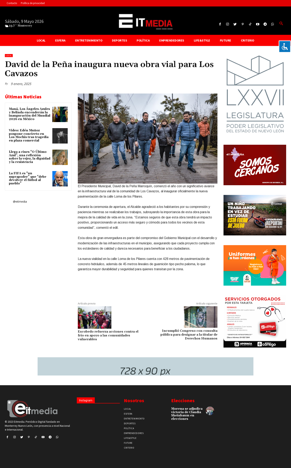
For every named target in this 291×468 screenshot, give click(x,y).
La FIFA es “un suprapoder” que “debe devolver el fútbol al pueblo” (27, 178)
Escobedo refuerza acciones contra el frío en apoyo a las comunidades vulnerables (108, 335)
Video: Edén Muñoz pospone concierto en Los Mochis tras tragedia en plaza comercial (28, 136)
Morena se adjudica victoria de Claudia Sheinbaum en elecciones (186, 414)
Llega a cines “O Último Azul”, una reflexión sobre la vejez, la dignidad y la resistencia (29, 157)
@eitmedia (20, 201)
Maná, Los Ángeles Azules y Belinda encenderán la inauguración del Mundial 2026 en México (29, 114)
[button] (281, 24)
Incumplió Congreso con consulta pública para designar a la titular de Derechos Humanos (188, 334)
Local (9, 55)
